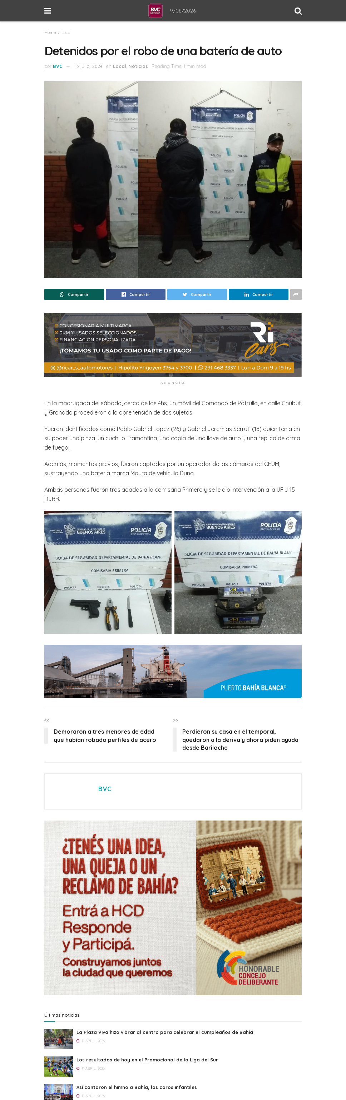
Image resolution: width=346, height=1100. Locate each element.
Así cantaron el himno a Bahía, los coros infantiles (136, 1087)
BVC (58, 66)
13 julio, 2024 (89, 66)
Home (50, 32)
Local (66, 32)
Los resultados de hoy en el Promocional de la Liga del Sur (147, 1059)
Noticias (138, 66)
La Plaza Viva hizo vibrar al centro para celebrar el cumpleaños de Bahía (164, 1032)
